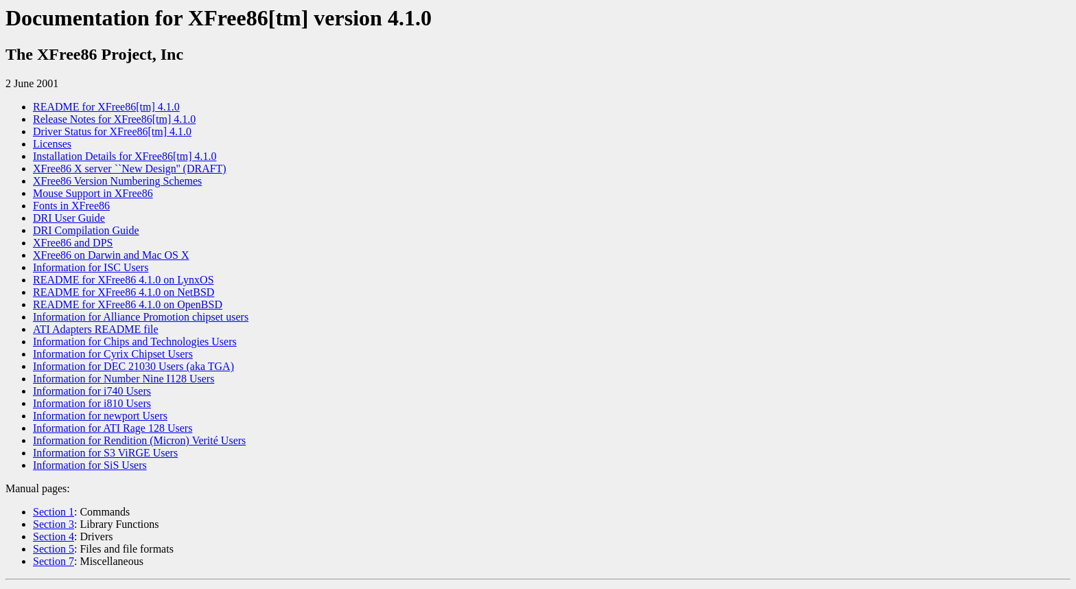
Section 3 (53, 524)
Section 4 (53, 536)
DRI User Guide (69, 218)
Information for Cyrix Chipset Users (113, 354)
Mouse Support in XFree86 (93, 193)
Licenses (52, 144)
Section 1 (53, 512)
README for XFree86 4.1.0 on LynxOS (123, 280)
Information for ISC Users (90, 267)
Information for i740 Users (92, 391)
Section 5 (53, 549)
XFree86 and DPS (73, 243)
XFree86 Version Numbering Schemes (117, 181)
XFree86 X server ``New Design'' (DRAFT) (129, 168)
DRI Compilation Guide (86, 230)
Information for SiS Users (90, 465)
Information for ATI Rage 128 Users (112, 428)
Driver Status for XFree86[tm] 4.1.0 (112, 131)
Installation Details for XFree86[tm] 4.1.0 (125, 156)
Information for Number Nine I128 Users (123, 378)
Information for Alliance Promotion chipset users (140, 317)
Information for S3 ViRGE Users (105, 453)
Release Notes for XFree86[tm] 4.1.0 (114, 119)
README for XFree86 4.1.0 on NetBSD (123, 292)
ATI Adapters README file (96, 329)
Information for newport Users (100, 415)
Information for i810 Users (92, 403)
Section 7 (53, 561)
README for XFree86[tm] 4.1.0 (106, 107)
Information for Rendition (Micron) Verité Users (139, 440)
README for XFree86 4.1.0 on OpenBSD (127, 304)
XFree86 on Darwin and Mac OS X (111, 255)
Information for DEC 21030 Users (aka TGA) (133, 366)
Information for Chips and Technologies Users (135, 341)
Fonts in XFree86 (71, 205)
